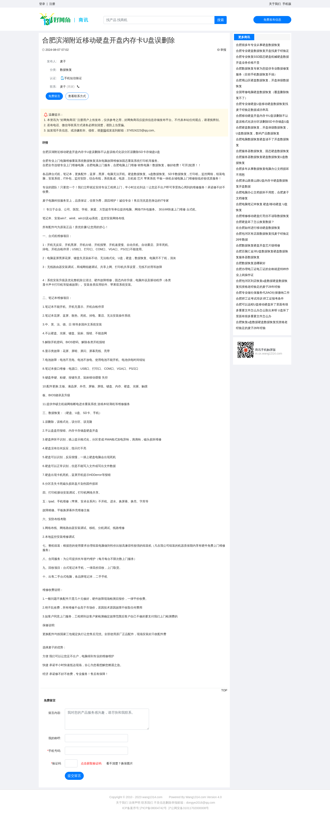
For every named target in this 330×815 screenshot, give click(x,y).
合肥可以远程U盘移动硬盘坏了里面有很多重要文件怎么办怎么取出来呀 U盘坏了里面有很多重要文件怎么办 (262, 310)
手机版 (286, 3)
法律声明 (134, 802)
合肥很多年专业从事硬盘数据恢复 (258, 45)
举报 (221, 49)
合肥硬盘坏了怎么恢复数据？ (255, 221)
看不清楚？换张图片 (119, 763)
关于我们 (275, 3)
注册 (52, 3)
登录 (42, 3)
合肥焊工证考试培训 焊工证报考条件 (260, 298)
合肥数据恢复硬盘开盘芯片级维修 (258, 245)
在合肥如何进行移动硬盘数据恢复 (258, 227)
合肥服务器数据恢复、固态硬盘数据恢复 (262, 151)
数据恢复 (66, 69)
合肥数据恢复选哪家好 (250, 263)
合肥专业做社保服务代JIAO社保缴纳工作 (263, 292)
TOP (224, 690)
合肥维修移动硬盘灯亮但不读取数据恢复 (262, 216)
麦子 (63, 61)
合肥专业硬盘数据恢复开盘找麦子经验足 (262, 50)
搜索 (220, 20)
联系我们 (147, 802)
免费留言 (54, 96)
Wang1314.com (196, 797)
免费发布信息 (272, 19)
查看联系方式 (77, 96)
